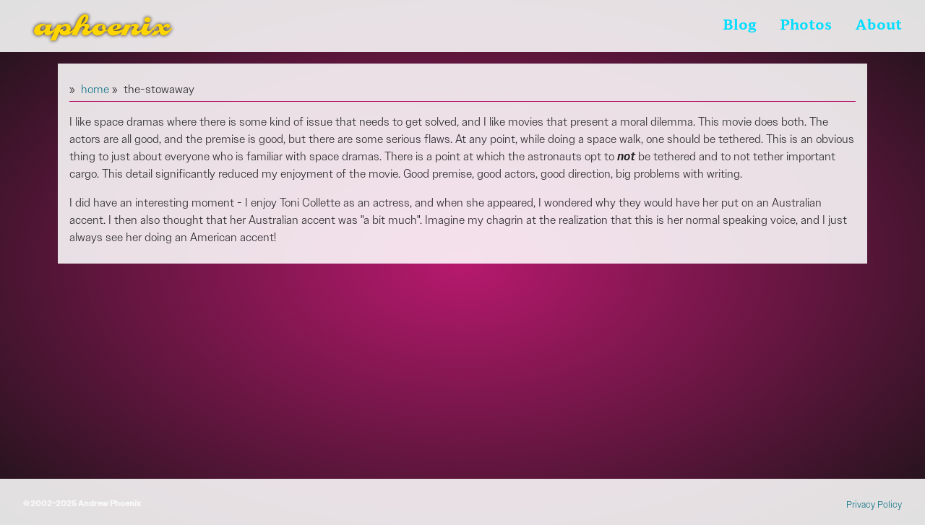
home (95, 89)
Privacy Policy (874, 504)
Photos (806, 26)
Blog (740, 26)
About (878, 26)
